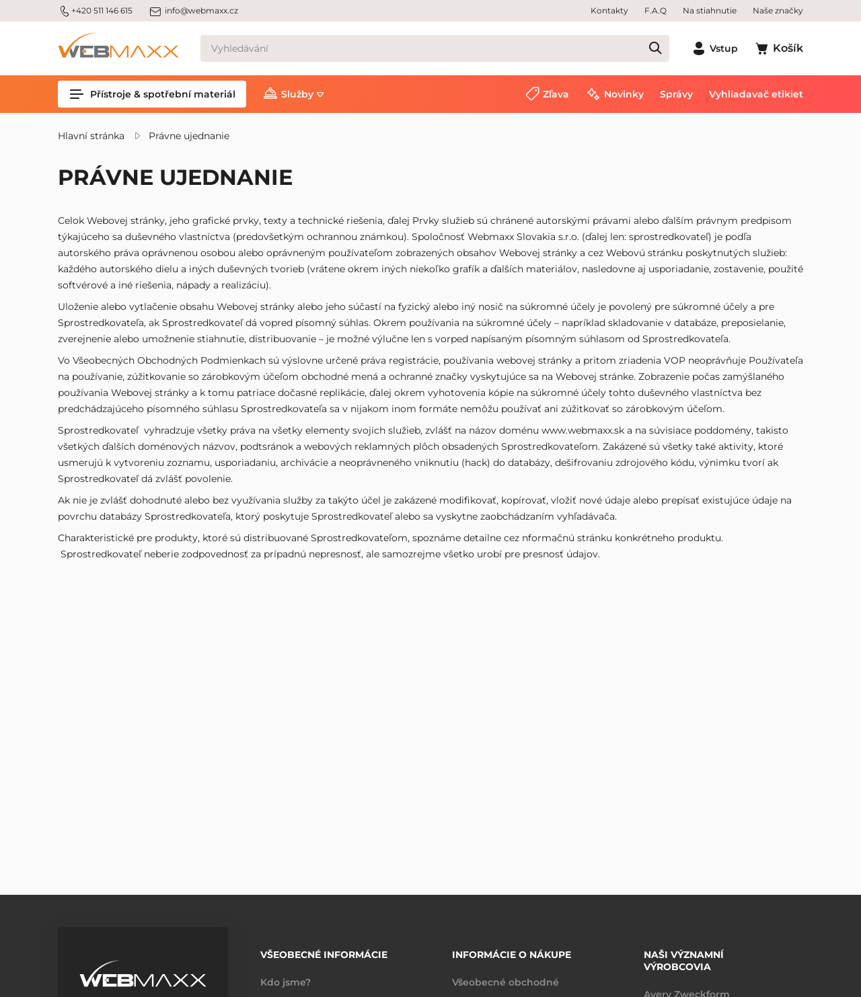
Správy (676, 94)
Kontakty (609, 10)
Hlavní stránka (91, 136)
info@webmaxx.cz (193, 10)
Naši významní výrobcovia (684, 961)
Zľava (556, 94)
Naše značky (778, 10)
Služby (297, 94)
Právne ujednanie (189, 136)
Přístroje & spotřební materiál (152, 94)
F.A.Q (655, 10)
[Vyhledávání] (434, 48)
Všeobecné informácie (323, 955)
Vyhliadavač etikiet (756, 94)
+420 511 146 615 (95, 10)
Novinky (624, 94)
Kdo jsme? (285, 982)
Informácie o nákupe (511, 955)
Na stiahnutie (710, 10)
